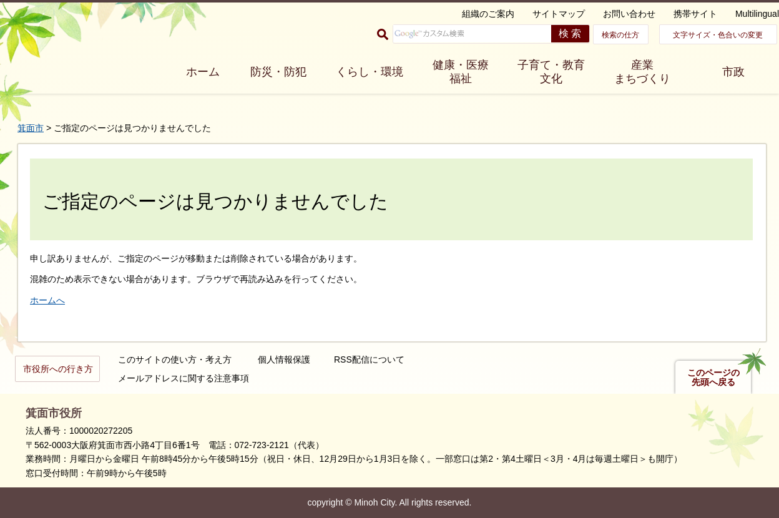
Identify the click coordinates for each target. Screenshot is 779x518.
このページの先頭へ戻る (713, 377)
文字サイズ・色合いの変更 (718, 35)
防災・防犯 (278, 72)
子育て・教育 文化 (551, 72)
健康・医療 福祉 (461, 72)
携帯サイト (695, 14)
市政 (733, 72)
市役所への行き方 (58, 369)
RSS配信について (369, 359)
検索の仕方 (620, 35)
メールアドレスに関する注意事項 (183, 378)
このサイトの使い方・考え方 (175, 359)
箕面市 (30, 128)
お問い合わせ (629, 14)
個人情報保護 (284, 359)
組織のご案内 (488, 14)
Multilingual (757, 14)
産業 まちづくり (642, 72)
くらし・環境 (369, 72)
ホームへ (47, 300)
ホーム (203, 72)
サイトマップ (558, 14)
